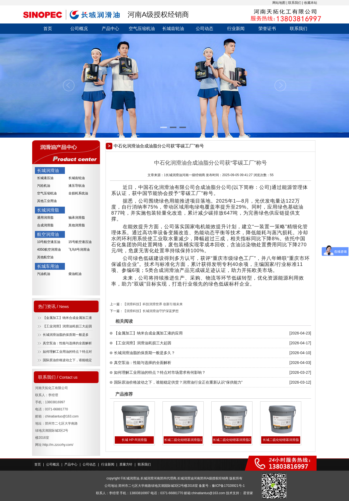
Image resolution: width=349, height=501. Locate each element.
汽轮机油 (43, 186)
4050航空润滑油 (49, 249)
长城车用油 (48, 266)
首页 (47, 28)
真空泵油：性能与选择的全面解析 (67, 343)
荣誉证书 (267, 28)
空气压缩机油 (142, 28)
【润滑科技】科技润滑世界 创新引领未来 (153, 304)
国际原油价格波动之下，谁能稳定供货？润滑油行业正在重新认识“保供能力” (178, 382)
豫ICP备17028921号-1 (228, 486)
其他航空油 (45, 257)
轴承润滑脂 (76, 218)
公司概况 (79, 28)
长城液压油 (45, 178)
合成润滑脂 (45, 225)
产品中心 (110, 28)
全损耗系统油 (78, 193)
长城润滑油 (48, 170)
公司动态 (204, 28)
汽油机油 (43, 274)
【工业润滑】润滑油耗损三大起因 (67, 326)
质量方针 (126, 464)
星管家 (248, 493)
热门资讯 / (53, 306)
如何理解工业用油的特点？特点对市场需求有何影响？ (160, 372)
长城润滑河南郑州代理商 (158, 478)
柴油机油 (75, 274)
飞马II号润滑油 (79, 249)
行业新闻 (236, 28)
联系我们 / (57, 377)
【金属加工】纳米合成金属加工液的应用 (148, 333)
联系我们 (294, 3)
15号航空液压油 (80, 242)
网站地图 (278, 3)
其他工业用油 (47, 201)
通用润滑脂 (45, 218)
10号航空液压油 (48, 242)
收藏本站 (310, 3)
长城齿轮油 (173, 28)
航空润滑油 (48, 234)
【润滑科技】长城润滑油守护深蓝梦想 (151, 311)
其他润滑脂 (76, 225)
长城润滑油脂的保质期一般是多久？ (144, 353)
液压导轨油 (76, 186)
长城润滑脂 (48, 210)
